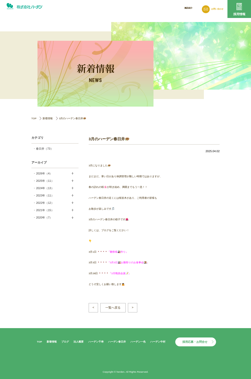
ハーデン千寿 (96, 341)
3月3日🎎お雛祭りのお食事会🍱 (128, 262)
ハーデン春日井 (117, 341)
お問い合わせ (215, 9)
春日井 (44, 148)
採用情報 (239, 14)
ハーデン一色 (138, 341)
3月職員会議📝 (119, 273)
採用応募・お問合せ (194, 341)
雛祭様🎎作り (118, 251)
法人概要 (166, 8)
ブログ (149, 8)
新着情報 (133, 8)
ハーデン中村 (157, 341)
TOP (33, 118)
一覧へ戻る (113, 307)
